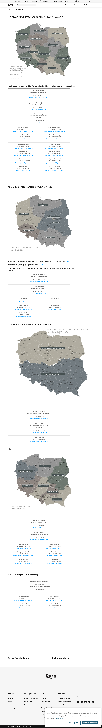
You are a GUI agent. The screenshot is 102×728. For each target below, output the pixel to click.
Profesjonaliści (88, 5)
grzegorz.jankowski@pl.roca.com (23, 555)
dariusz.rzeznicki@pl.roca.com (39, 293)
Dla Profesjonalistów (60, 658)
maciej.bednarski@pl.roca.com (23, 155)
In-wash (10, 701)
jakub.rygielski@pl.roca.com (54, 548)
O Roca (43, 698)
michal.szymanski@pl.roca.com (38, 97)
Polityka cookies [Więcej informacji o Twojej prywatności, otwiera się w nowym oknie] (59, 719)
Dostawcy (44, 717)
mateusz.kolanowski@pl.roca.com (23, 131)
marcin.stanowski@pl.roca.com (23, 148)
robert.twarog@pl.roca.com (23, 309)
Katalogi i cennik (13, 704)
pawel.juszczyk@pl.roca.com (38, 122)
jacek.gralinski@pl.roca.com (23, 563)
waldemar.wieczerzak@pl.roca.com (54, 131)
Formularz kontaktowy (31, 698)
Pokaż (68, 261)
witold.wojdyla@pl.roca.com (54, 563)
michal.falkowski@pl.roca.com (39, 528)
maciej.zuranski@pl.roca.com (39, 281)
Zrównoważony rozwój (48, 704)
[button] (18, 5)
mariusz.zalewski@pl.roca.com (39, 539)
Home (9, 9)
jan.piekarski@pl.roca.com (23, 607)
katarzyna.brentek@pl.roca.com (23, 600)
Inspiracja (77, 5)
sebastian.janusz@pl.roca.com (23, 163)
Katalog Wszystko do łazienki (19, 658)
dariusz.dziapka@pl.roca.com (39, 441)
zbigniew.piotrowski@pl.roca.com (54, 163)
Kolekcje (10, 698)
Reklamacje (28, 704)
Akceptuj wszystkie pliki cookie (90, 723)
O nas (43, 694)
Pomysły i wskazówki (64, 698)
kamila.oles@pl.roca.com (38, 109)
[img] (29, 640)
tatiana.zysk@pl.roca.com (23, 316)
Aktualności (44, 711)
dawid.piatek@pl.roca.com (23, 170)
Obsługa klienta (18, 9)
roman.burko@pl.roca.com (54, 607)
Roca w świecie (46, 701)
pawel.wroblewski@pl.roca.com (54, 148)
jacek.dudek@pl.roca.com (39, 432)
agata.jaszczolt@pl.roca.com (54, 600)
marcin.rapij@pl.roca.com (54, 555)
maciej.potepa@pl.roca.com (23, 548)
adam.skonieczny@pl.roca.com (54, 138)
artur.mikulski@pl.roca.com (23, 302)
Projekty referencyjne (64, 701)
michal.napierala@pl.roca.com (23, 138)
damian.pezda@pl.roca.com (54, 309)
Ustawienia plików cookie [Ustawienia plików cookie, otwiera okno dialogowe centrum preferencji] (73, 724)
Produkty (67, 5)
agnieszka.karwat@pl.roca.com (38, 591)
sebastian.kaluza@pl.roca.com (54, 155)
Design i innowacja (46, 708)
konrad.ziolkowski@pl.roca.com (54, 170)
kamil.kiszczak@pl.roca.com (54, 302)
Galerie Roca (62, 704)
